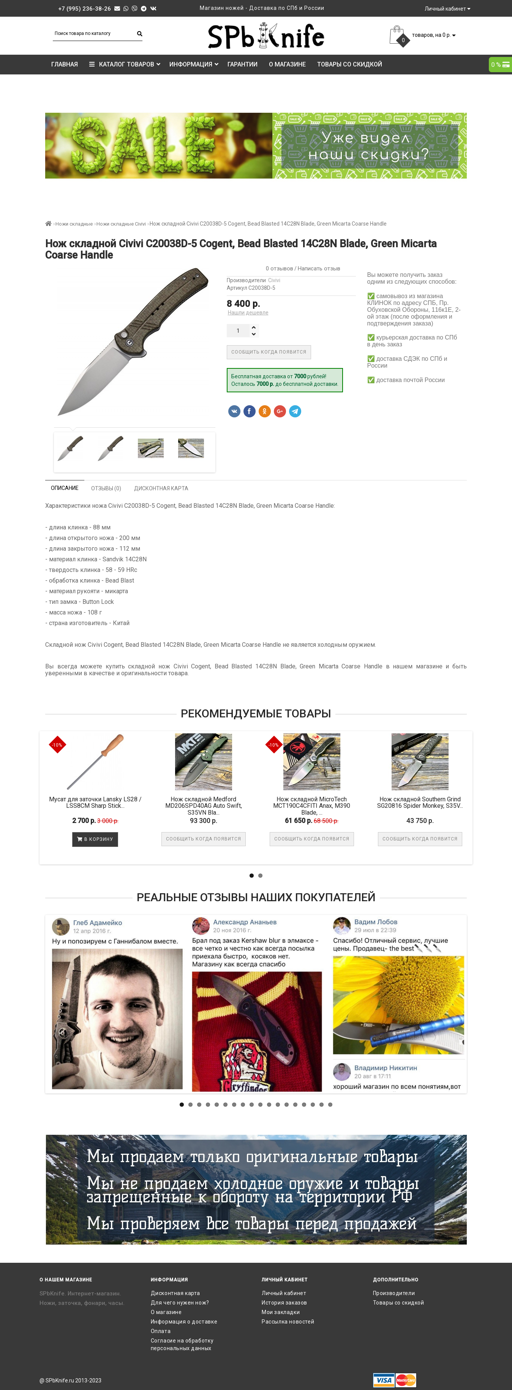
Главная (64, 64)
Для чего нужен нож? (180, 1303)
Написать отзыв (319, 268)
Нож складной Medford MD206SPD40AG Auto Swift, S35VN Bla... (203, 806)
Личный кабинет (284, 1293)
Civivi (274, 280)
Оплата (161, 1331)
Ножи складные (74, 224)
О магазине (287, 64)
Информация (193, 64)
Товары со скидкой (349, 64)
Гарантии (243, 64)
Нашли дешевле (248, 313)
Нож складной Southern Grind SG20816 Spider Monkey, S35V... (420, 803)
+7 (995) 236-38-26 (84, 8)
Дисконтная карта (176, 1293)
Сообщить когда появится (269, 352)
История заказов (284, 1303)
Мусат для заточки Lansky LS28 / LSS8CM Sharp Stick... (95, 803)
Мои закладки (281, 1312)
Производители (394, 1293)
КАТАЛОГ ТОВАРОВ (124, 64)
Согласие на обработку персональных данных (182, 1344)
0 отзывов (278, 268)
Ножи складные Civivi (121, 224)
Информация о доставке (184, 1322)
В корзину (95, 839)
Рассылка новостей (288, 1322)
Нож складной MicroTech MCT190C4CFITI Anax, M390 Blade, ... (311, 806)
